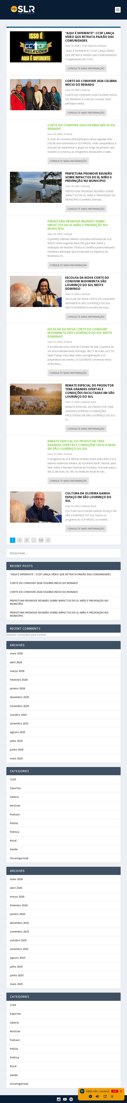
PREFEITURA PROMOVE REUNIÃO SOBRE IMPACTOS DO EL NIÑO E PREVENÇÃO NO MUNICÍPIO (88, 177)
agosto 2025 (17, 732)
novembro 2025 (19, 706)
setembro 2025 (19, 723)
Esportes (92, 45)
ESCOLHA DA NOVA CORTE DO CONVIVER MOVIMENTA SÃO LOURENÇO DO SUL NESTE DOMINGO (87, 283)
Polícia (14, 823)
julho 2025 (16, 741)
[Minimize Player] (112, 1096)
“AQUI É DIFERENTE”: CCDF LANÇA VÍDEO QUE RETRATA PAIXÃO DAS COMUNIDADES (89, 36)
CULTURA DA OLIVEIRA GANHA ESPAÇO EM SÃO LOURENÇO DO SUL (88, 497)
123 (41, 540)
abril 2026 (16, 662)
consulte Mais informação (85, 68)
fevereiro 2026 (18, 679)
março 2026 (17, 671)
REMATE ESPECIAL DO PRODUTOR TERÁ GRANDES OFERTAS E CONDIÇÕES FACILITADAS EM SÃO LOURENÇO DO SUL (90, 390)
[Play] (90, 1096)
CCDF (84, 45)
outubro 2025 (18, 714)
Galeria (14, 796)
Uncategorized (19, 858)
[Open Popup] (105, 1096)
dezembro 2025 (19, 697)
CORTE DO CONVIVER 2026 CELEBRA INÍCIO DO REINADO (91, 83)
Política (14, 832)
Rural (93, 402)
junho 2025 (16, 749)
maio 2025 (16, 758)
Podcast (68, 134)
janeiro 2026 (17, 688)
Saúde (14, 849)
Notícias (102, 45)
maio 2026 (16, 653)
